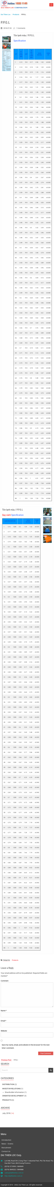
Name (4, 1011)
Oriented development (13, 1096)
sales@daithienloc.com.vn (14, 1173)
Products (15, 960)
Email (3, 1021)
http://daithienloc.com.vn (13, 1176)
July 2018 (6, 1113)
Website (4, 1031)
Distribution (8, 1084)
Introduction (6, 1140)
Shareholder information (14, 1092)
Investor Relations (11, 1089)
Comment (4, 981)
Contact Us (6, 1151)
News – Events (7, 1144)
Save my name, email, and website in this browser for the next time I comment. (26, 1046)
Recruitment (6, 1148)
